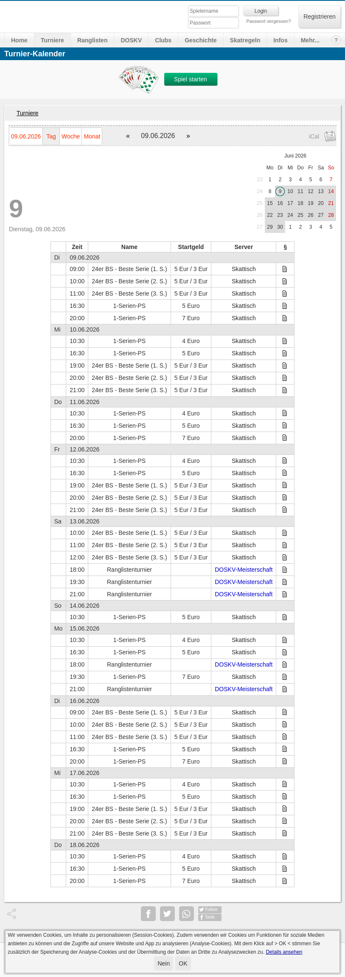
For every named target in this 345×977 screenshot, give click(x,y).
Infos (280, 40)
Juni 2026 (295, 156)
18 (300, 203)
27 (320, 215)
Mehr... (310, 40)
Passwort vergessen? (268, 21)
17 (290, 203)
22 (269, 215)
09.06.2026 (26, 136)
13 (320, 191)
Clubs (163, 40)
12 (310, 191)
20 (320, 203)
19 (310, 203)
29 (269, 227)
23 (259, 180)
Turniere (52, 40)
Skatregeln (245, 40)
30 (280, 227)
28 (331, 215)
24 (259, 191)
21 (331, 203)
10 (290, 191)
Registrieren (319, 16)
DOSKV (131, 40)
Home (19, 40)
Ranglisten (92, 40)
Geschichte (200, 40)
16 (280, 203)
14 (331, 191)
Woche (71, 136)
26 (259, 215)
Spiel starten (190, 79)
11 (300, 191)
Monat (92, 136)
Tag (51, 136)
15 (269, 203)
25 (259, 203)
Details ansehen (284, 952)
